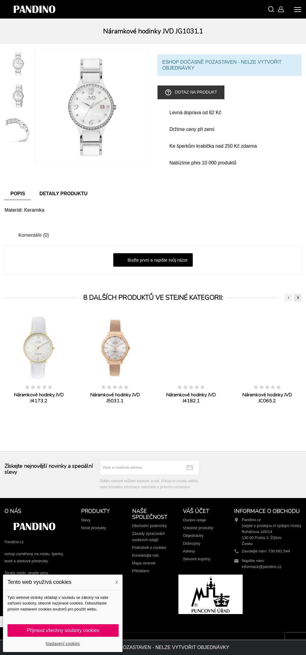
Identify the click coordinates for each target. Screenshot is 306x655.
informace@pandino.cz (261, 566)
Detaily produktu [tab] (63, 193)
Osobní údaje (194, 520)
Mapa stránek (144, 563)
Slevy (86, 520)
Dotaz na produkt (191, 92)
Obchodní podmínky (149, 525)
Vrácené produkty (198, 528)
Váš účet (196, 511)
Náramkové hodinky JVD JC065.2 (267, 398)
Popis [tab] (17, 193)
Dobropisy (192, 543)
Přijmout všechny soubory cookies (63, 630)
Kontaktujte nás (145, 555)
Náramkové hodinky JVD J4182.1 (191, 398)
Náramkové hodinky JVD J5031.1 (115, 398)
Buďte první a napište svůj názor (153, 260)
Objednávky (193, 535)
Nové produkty (93, 528)
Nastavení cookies (63, 643)
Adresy (189, 551)
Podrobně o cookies (149, 547)
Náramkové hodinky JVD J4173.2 (39, 398)
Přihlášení (140, 571)
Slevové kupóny (196, 559)
